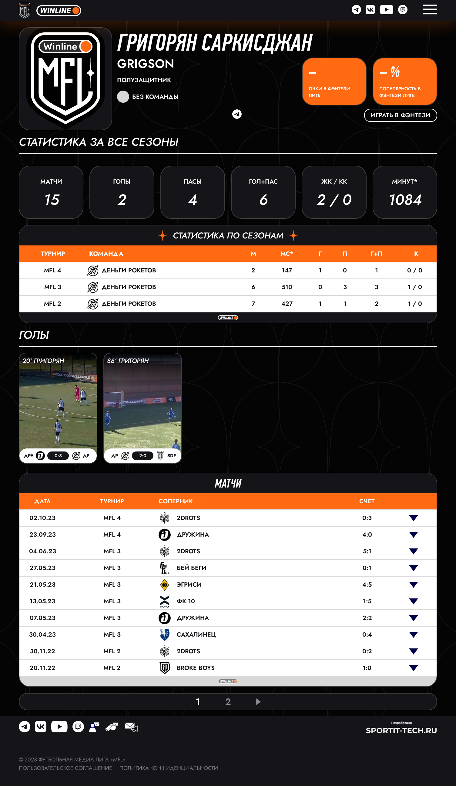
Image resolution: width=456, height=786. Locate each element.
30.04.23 (42, 634)
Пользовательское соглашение (65, 768)
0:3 (367, 518)
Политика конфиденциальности (168, 768)
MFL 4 (52, 270)
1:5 (367, 601)
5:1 (367, 551)
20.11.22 (42, 668)
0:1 (367, 568)
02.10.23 (42, 518)
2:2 (367, 618)
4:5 (367, 584)
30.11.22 (42, 651)
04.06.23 (42, 551)
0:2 (367, 651)
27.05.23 (42, 568)
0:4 (367, 634)
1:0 (367, 668)
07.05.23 (42, 618)
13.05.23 (42, 601)
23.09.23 (42, 534)
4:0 (367, 534)
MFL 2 (52, 303)
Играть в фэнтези (401, 115)
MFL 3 (52, 287)
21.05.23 (42, 584)
